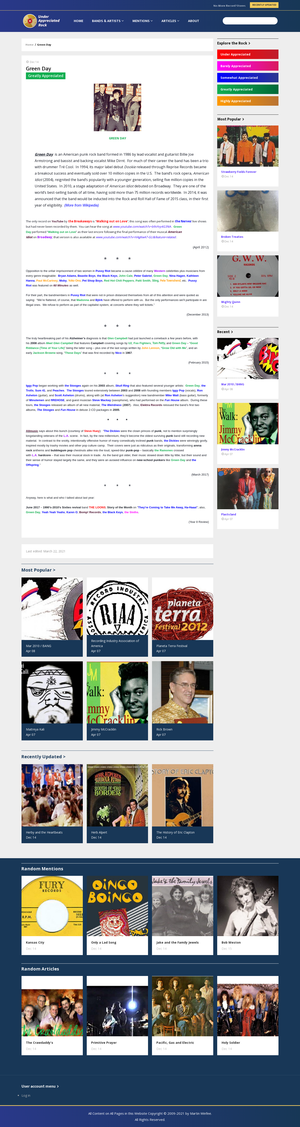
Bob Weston (231, 942)
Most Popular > (38, 570)
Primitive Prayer (104, 1042)
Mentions (142, 21)
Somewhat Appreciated (239, 78)
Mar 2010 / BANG (38, 646)
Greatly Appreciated (236, 89)
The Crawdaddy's (39, 1042)
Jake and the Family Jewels (177, 942)
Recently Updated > (43, 757)
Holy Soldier (231, 1042)
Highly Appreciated (235, 101)
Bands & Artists (108, 21)
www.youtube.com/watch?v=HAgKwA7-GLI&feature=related (136, 237)
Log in (26, 1095)
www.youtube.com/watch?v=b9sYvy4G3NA (142, 227)
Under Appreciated (235, 54)
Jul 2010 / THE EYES (233, 4)
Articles (170, 21)
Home (78, 21)
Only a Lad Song (103, 942)
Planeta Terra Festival (171, 646)
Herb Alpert (99, 832)
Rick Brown (164, 729)
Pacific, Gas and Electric (175, 1042)
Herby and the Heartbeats (44, 832)
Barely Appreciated (235, 66)
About (193, 21)
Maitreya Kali (35, 729)
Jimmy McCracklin (103, 729)
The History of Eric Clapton (175, 832)
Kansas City (35, 942)
